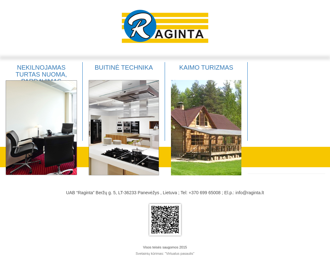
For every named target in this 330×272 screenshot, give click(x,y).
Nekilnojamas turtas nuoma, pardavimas (41, 74)
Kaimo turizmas (206, 67)
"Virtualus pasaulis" (180, 253)
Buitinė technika (124, 67)
